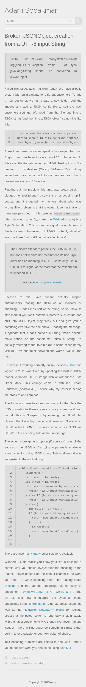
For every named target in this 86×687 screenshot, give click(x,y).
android (15, 662)
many (28, 553)
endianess (71, 225)
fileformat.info (37, 603)
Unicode (10, 585)
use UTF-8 (68, 648)
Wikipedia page (63, 219)
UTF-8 (70, 591)
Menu (11, 21)
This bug (75, 365)
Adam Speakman (32, 10)
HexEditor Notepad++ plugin (44, 609)
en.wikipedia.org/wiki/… (50, 282)
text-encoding (36, 662)
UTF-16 (10, 597)
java (24, 662)
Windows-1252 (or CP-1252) (43, 591)
